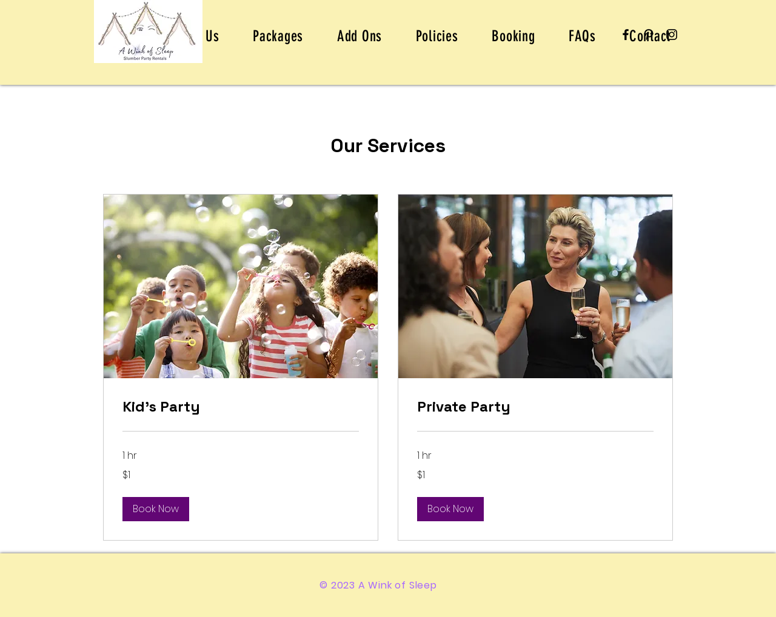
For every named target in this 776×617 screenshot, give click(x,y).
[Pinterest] (648, 34)
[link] (240, 406)
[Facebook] (625, 34)
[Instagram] (671, 34)
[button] (155, 509)
